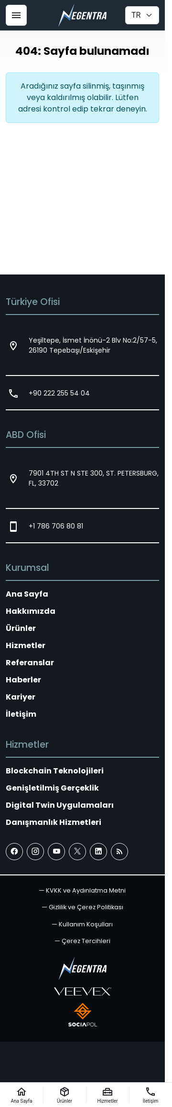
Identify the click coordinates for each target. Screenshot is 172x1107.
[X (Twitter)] (77, 851)
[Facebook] (14, 851)
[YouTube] (56, 851)
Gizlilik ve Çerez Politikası (86, 907)
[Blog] (119, 851)
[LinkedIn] (98, 851)
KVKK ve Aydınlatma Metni (86, 890)
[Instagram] (35, 851)
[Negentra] (82, 15)
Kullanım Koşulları (86, 924)
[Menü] (16, 15)
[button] (82, 941)
